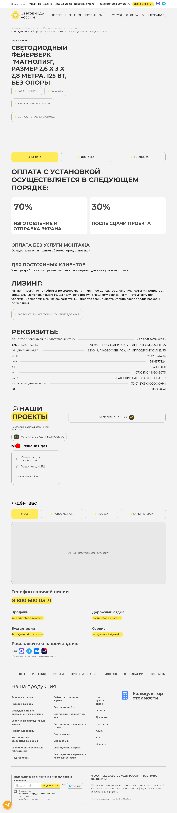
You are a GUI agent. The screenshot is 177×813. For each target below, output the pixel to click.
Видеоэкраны (62, 734)
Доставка (102, 717)
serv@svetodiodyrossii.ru (107, 634)
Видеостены (61, 741)
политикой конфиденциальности (34, 794)
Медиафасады (63, 4)
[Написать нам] (7, 805)
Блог (99, 737)
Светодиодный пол (65, 707)
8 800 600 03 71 (143, 4)
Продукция (93, 15)
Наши (29, 413)
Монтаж (110, 674)
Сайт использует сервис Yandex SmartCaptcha (111, 799)
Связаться (157, 15)
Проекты (58, 15)
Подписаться (51, 786)
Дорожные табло (84, 4)
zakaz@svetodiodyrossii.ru (115, 4)
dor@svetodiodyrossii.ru (107, 618)
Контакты (158, 674)
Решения (74, 15)
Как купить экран (100, 700)
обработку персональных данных (35, 799)
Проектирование (84, 674)
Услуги (117, 15)
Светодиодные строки (67, 747)
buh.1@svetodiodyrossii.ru (27, 634)
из (116, 417)
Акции (99, 731)
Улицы (32, 4)
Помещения (45, 4)
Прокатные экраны (23, 731)
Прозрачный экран (22, 704)
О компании (134, 15)
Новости (101, 744)
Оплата (100, 710)
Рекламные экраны (23, 697)
